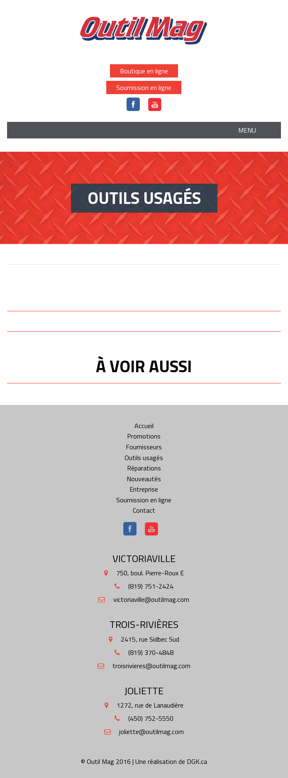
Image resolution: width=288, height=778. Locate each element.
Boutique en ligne (144, 71)
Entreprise (143, 489)
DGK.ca (197, 761)
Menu (247, 130)
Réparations (144, 468)
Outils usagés (143, 458)
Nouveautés (144, 479)
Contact (144, 510)
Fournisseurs (144, 447)
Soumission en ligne (143, 87)
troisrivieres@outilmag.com (151, 666)
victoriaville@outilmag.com (151, 599)
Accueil (144, 426)
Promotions (144, 436)
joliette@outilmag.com (151, 732)
